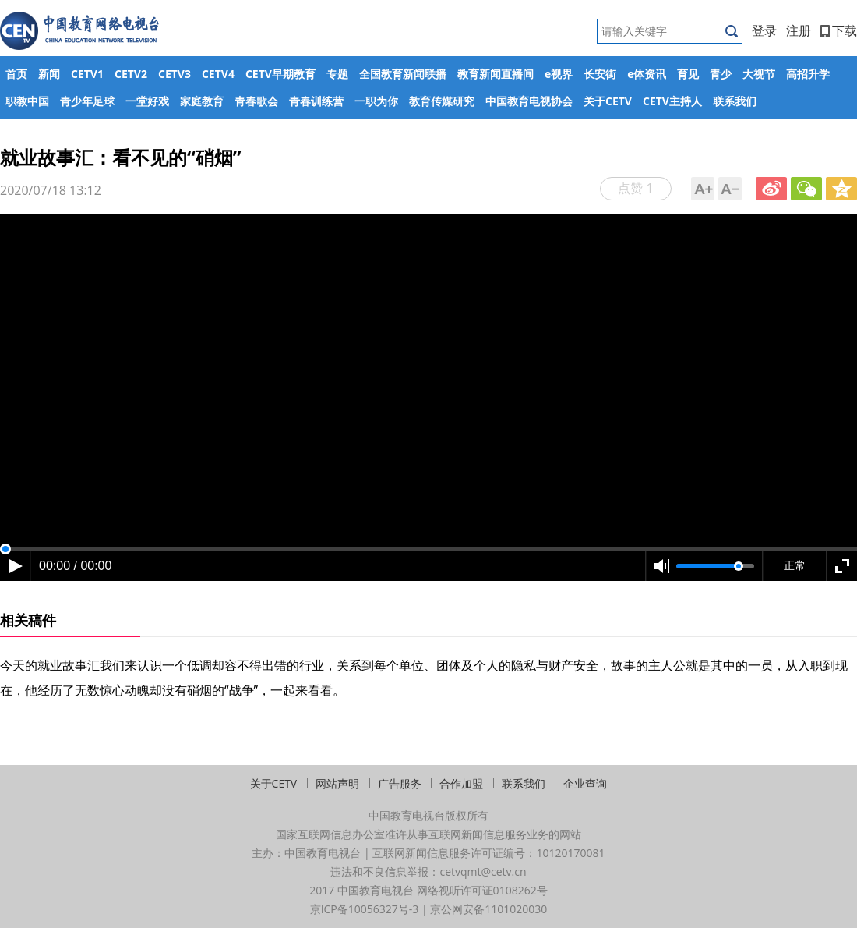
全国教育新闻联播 (402, 73)
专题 (337, 73)
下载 (838, 30)
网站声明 (337, 783)
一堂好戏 (147, 101)
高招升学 (808, 73)
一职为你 (376, 101)
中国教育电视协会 (529, 101)
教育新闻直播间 (495, 73)
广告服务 (399, 783)
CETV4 (218, 73)
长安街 (600, 73)
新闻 (49, 73)
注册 (798, 30)
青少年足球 (87, 101)
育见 (688, 73)
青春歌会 (256, 101)
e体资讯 (646, 73)
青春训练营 (316, 101)
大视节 (758, 73)
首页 (16, 73)
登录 (764, 30)
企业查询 (585, 783)
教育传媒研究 (441, 101)
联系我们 (734, 101)
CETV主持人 (672, 101)
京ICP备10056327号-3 (364, 908)
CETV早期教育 (280, 73)
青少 (721, 73)
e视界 (559, 73)
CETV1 (87, 73)
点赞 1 (635, 188)
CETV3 (174, 73)
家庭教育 (202, 101)
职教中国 (27, 101)
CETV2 (131, 73)
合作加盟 (461, 783)
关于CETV (608, 101)
